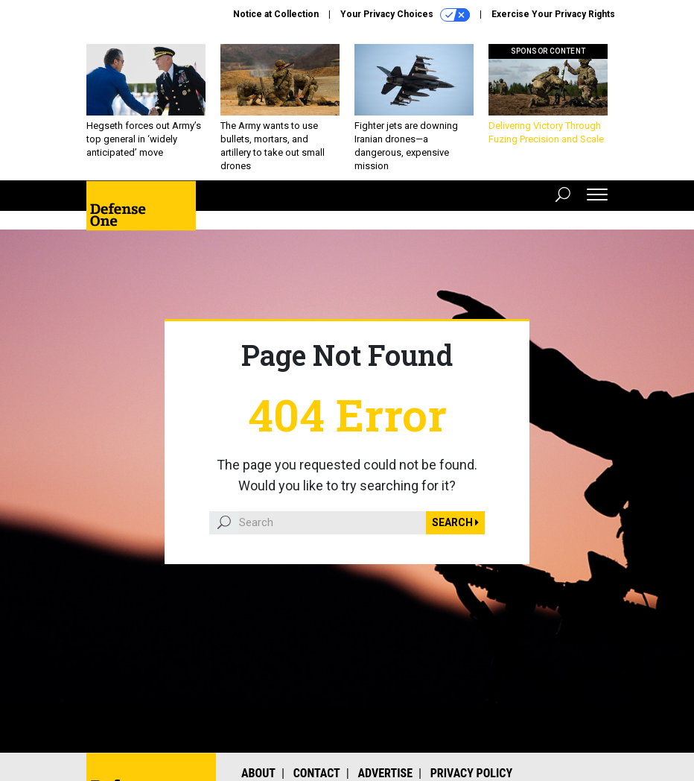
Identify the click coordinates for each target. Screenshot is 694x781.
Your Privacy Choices (405, 15)
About (258, 773)
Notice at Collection (276, 14)
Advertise (385, 773)
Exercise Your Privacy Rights (553, 14)
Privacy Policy (471, 773)
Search (455, 522)
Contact (316, 773)
